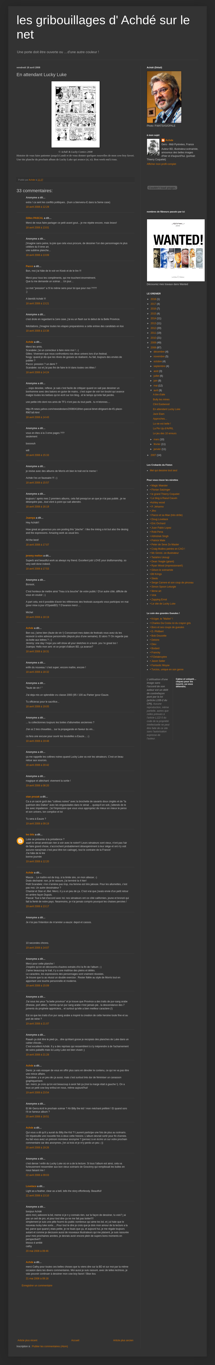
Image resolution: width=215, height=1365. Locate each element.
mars (157, 439)
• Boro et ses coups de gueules (167, 627)
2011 (154, 332)
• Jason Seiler (157, 661)
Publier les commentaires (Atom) (50, 1346)
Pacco (29, 266)
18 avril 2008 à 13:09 (37, 255)
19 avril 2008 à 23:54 (37, 1092)
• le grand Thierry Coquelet (164, 494)
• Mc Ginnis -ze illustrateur (164, 553)
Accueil (75, 1340)
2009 (154, 342)
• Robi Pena (156, 531)
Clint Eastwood (161, 404)
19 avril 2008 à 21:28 (37, 1054)
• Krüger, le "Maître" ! (161, 618)
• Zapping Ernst (158, 599)
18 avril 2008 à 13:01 (37, 227)
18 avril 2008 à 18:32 (37, 672)
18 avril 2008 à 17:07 (37, 544)
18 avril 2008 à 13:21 (37, 303)
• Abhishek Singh (159, 536)
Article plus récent (27, 1340)
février (157, 444)
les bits (30, 834)
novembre (159, 356)
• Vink (153, 595)
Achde (29, 342)
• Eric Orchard (157, 523)
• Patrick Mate (157, 540)
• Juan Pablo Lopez (160, 527)
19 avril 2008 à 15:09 (37, 985)
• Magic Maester (159, 485)
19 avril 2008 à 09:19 (37, 823)
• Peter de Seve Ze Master (164, 544)
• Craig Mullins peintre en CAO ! (167, 548)
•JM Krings (156, 574)
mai (156, 385)
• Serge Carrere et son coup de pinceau (172, 582)
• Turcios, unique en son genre (166, 669)
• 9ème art (155, 591)
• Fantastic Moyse (160, 665)
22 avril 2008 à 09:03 (37, 1175)
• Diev (153, 644)
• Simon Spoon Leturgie (163, 586)
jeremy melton (34, 555)
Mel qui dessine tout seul (163, 470)
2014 (154, 318)
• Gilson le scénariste (161, 570)
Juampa (30, 517)
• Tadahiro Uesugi (159, 557)
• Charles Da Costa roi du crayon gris (170, 623)
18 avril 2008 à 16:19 (37, 506)
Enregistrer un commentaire (37, 1285)
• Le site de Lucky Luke (163, 603)
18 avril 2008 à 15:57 (37, 482)
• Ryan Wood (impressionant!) (166, 565)
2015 (154, 313)
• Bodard (154, 648)
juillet (157, 375)
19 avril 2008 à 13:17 (37, 906)
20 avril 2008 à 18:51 (37, 1116)
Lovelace (31, 1186)
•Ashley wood (157, 502)
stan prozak (33, 796)
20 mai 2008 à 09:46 (37, 1251)
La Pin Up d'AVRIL (163, 428)
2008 (154, 347)
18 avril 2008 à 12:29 (37, 206)
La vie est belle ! (162, 423)
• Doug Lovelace (159, 519)
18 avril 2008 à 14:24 (37, 372)
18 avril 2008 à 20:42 (37, 765)
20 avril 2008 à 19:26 (37, 1147)
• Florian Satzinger (160, 489)
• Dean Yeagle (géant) (162, 561)
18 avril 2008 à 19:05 (37, 706)
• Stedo (154, 578)
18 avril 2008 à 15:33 (37, 455)
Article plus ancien (123, 1340)
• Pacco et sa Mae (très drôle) (166, 515)
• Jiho (153, 510)
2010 (154, 337)
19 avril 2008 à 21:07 (37, 1023)
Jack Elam (158, 414)
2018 (154, 299)
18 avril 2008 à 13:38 (37, 330)
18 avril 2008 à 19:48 (37, 741)
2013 (154, 323)
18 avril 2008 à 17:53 (37, 568)
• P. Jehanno (157, 506)
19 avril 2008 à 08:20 (37, 785)
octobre (158, 361)
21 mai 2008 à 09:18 (37, 1278)
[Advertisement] (75, 1313)
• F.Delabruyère (158, 656)
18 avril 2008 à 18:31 (37, 651)
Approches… (160, 418)
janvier (158, 449)
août (156, 371)
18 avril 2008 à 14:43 (37, 417)
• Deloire (154, 639)
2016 (154, 308)
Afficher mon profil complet (161, 164)
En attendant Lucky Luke (166, 409)
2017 (154, 303)
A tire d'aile (159, 394)
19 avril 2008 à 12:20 (37, 861)
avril (156, 390)
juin (156, 380)
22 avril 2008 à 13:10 (37, 1195)
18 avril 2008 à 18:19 (37, 617)
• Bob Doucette (158, 635)
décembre (159, 351)
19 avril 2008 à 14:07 (37, 947)
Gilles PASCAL (34, 218)
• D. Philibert (157, 631)
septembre (160, 366)
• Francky (155, 652)
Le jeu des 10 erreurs (164, 433)
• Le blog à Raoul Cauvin (163, 498)
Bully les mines (161, 399)
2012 (154, 328)
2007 (154, 455)
